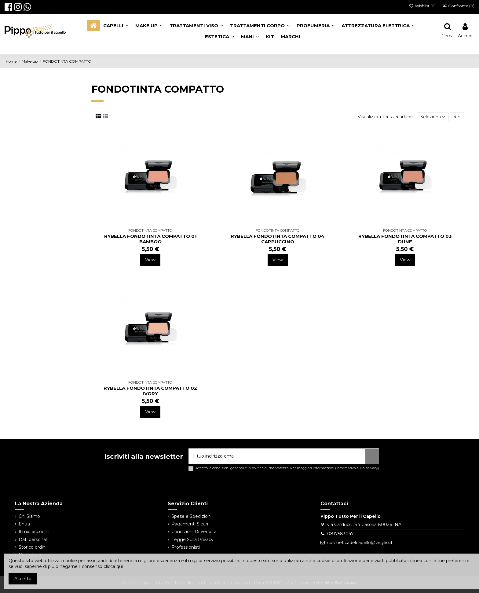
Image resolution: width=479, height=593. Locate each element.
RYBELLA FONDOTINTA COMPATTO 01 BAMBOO (150, 239)
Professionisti (185, 547)
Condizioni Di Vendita (194, 531)
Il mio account (34, 531)
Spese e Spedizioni (191, 516)
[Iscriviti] (372, 456)
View (150, 260)
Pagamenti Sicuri (189, 524)
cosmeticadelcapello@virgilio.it (360, 542)
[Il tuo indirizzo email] (277, 456)
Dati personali (33, 539)
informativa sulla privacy (357, 468)
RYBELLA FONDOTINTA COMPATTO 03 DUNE (405, 239)
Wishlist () (423, 5)
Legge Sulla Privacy (192, 539)
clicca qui (113, 566)
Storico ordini (32, 547)
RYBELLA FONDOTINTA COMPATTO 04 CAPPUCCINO (277, 239)
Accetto (22, 578)
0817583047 (340, 533)
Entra (24, 524)
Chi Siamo (29, 516)
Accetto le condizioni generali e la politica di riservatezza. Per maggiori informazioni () (287, 468)
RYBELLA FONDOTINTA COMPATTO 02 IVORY (150, 390)
